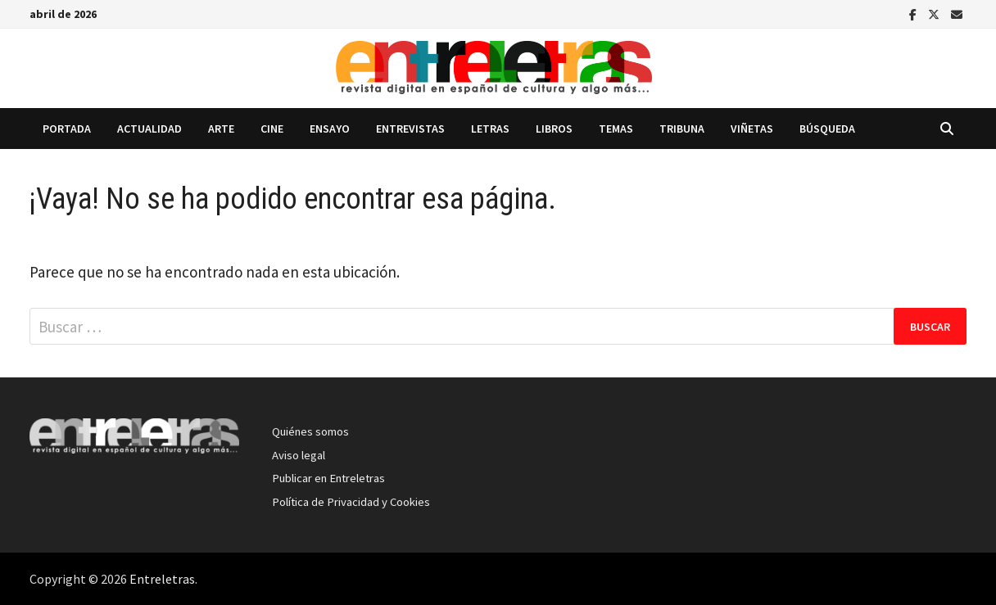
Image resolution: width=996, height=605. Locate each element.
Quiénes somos (310, 431)
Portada (67, 128)
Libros (554, 128)
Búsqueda (827, 128)
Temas (616, 128)
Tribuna (681, 128)
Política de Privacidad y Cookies (351, 501)
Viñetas (752, 128)
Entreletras (162, 579)
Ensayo (330, 128)
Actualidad (149, 128)
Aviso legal (298, 455)
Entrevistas (410, 128)
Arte (221, 128)
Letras (490, 128)
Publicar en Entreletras (328, 478)
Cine (271, 128)
